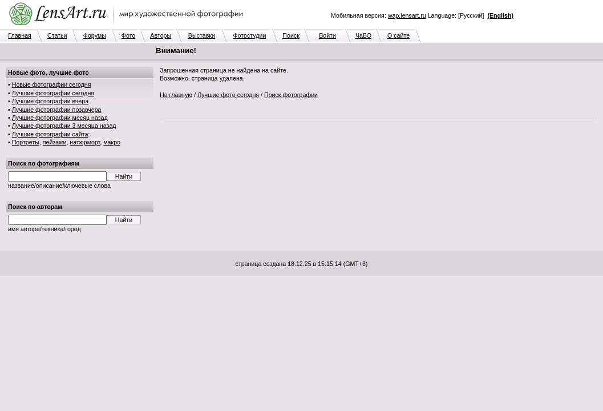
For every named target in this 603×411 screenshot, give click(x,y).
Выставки (201, 35)
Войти (327, 35)
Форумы (94, 35)
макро (111, 142)
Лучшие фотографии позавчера (57, 109)
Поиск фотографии (291, 94)
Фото (128, 35)
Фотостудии (249, 35)
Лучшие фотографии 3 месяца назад (64, 125)
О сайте (398, 35)
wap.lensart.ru (407, 15)
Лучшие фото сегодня (228, 94)
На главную (176, 94)
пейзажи (55, 142)
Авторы (160, 35)
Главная (19, 35)
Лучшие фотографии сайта (50, 134)
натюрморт (85, 142)
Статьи (57, 35)
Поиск (291, 35)
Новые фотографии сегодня (51, 84)
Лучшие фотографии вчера (50, 101)
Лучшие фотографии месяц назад (60, 117)
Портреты (25, 142)
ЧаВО (363, 35)
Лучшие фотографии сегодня (53, 93)
